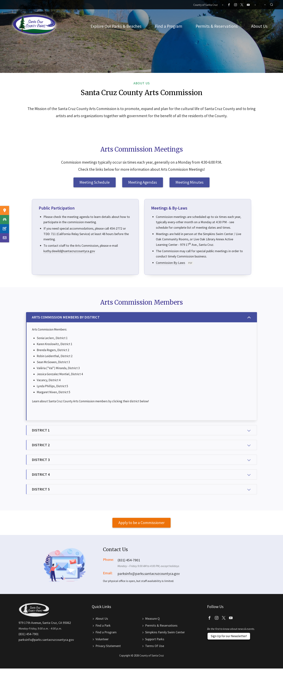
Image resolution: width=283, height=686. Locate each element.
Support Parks (154, 639)
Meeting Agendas (142, 182)
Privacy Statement (108, 646)
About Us (101, 618)
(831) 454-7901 (29, 634)
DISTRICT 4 (142, 475)
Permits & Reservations (161, 625)
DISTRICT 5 (142, 489)
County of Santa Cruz (205, 5)
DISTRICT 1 (142, 430)
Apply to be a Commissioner (141, 522)
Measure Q (152, 618)
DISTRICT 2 (142, 445)
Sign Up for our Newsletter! (229, 636)
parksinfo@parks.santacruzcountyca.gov (148, 573)
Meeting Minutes (190, 182)
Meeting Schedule (94, 182)
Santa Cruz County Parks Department (34, 25)
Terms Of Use (154, 646)
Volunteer (102, 639)
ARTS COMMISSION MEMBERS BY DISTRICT (142, 317)
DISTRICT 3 (142, 460)
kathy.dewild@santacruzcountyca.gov (69, 251)
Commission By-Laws (170, 263)
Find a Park (103, 625)
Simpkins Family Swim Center (165, 632)
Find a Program (106, 632)
